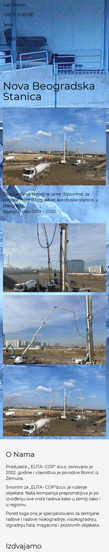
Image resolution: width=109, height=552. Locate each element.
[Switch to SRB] (11, 38)
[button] (54, 55)
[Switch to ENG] (23, 38)
